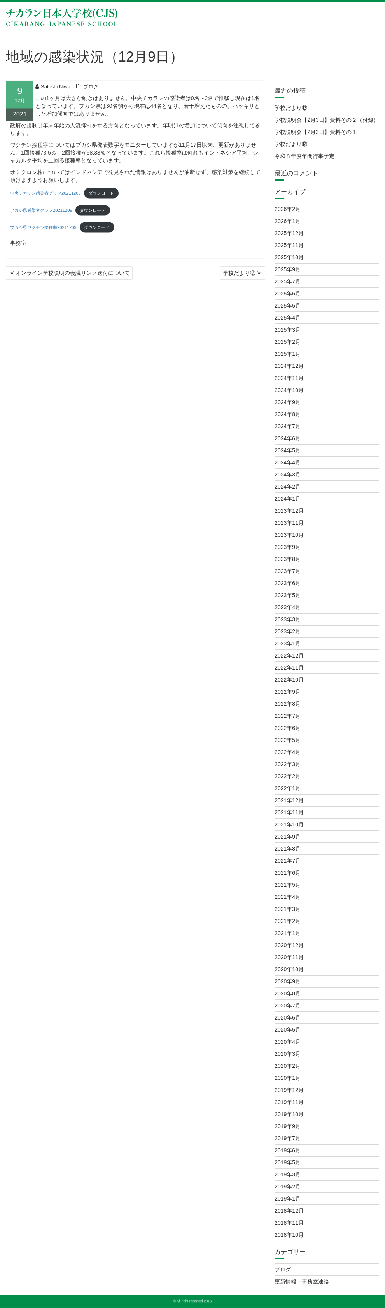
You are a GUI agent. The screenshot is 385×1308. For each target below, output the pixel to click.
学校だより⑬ (291, 108)
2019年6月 (288, 1150)
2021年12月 (289, 800)
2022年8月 (288, 704)
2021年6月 (288, 873)
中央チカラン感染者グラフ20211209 (45, 196)
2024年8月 (288, 414)
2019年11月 (289, 1102)
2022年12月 (289, 655)
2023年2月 (288, 631)
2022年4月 (288, 752)
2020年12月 (289, 945)
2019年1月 (288, 1198)
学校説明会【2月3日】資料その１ (316, 132)
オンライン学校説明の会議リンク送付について (73, 273)
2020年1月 (288, 1078)
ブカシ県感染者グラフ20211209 (41, 213)
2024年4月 (288, 462)
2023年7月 (288, 571)
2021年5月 (288, 885)
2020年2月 (288, 1066)
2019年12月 (289, 1090)
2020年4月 (288, 1042)
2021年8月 (288, 849)
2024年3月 (288, 474)
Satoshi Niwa (52, 89)
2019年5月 (288, 1162)
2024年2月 (288, 486)
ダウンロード (101, 196)
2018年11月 (289, 1223)
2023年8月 (288, 559)
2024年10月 (289, 390)
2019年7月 (288, 1138)
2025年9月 (288, 269)
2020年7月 (288, 1005)
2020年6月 (288, 1017)
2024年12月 (289, 366)
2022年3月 (288, 764)
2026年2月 (288, 209)
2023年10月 (289, 535)
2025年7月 (288, 281)
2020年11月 (289, 957)
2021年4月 (288, 897)
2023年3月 (288, 619)
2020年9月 (288, 981)
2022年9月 (288, 692)
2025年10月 (289, 257)
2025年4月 (288, 318)
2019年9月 (288, 1126)
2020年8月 (288, 993)
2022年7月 (288, 716)
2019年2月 (288, 1186)
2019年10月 (289, 1114)
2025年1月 (288, 354)
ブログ (90, 89)
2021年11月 (289, 812)
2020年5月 (288, 1030)
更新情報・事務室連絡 (302, 1281)
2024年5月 (288, 450)
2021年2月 (288, 921)
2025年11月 (289, 245)
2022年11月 (289, 668)
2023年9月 (288, 547)
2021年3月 (288, 909)
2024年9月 (288, 402)
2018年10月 (289, 1235)
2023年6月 (288, 583)
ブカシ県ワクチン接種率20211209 (43, 230)
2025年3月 (288, 330)
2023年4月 (288, 607)
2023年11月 (289, 523)
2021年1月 (288, 933)
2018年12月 (289, 1211)
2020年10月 (289, 969)
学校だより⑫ (291, 144)
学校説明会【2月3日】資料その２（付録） (327, 120)
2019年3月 (288, 1174)
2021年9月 (288, 836)
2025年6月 (288, 293)
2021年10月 (289, 824)
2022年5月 (288, 740)
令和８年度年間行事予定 (304, 156)
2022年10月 (289, 680)
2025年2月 (288, 342)
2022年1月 (288, 788)
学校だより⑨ (239, 273)
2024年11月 (289, 378)
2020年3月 (288, 1054)
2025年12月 (289, 233)
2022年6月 (288, 728)
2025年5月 (288, 305)
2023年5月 (288, 595)
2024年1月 (288, 499)
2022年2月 (288, 776)
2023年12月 (289, 511)
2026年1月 (288, 221)
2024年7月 (288, 426)
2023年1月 (288, 643)
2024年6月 (288, 438)
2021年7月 (288, 861)
